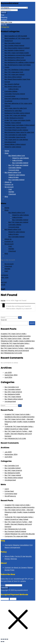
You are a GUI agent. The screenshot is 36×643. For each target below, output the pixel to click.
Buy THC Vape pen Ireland (14, 74)
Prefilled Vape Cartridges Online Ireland (19, 125)
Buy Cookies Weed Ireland (14, 45)
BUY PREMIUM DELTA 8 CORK (11, 353)
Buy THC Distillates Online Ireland (17, 70)
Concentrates (10, 96)
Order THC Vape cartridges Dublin (17, 120)
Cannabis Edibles (11, 91)
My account (9, 187)
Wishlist (11, 192)
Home (7, 151)
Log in (7, 489)
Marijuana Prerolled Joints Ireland (17, 113)
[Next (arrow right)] (3, 641)
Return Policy (9, 556)
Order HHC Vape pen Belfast (15, 115)
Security (29, 556)
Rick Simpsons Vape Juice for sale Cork (19, 132)
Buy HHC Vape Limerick (13, 392)
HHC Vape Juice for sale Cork (16, 108)
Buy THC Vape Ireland (13, 397)
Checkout (12, 194)
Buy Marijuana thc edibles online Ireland (19, 62)
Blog (6, 196)
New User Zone (6, 22)
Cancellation (24, 545)
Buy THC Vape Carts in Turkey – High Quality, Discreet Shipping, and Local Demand (18, 433)
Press (12, 570)
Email (3, 585)
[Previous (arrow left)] (1, 641)
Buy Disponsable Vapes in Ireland (17, 48)
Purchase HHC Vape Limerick (15, 127)
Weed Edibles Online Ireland (15, 144)
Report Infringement (12, 547)
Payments (8, 545)
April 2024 (8, 377)
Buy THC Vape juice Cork (14, 72)
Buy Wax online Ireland (13, 77)
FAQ (31, 545)
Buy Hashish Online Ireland (14, 50)
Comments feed (11, 494)
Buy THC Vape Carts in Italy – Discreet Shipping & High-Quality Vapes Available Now (20, 421)
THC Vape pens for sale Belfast (16, 139)
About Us (8, 182)
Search (4, 320)
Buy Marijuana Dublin (12, 394)
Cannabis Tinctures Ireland (15, 94)
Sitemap (14, 559)
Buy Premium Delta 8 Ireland (15, 531)
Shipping (16, 545)
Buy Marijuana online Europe (15, 60)
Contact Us (9, 184)
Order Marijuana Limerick (14, 118)
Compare (4, 275)
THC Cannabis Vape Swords (15, 137)
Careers (24, 567)
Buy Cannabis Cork (12, 387)
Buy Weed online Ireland (14, 399)
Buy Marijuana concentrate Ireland (18, 55)
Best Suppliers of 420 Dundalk (16, 36)
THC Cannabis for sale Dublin (15, 135)
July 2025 (8, 372)
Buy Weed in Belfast (12, 84)
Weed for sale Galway (13, 147)
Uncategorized (10, 142)
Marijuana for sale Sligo (13, 111)
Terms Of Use (20, 556)
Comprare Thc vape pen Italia (16, 536)
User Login (4, 277)
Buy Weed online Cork (13, 86)
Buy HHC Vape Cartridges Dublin (17, 53)
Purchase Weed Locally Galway (16, 130)
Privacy (7, 559)
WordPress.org (10, 496)
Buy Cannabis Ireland (12, 43)
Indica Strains (13, 89)
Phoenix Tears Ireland (13, 123)
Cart (10, 189)
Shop (6, 153)
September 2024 (11, 375)
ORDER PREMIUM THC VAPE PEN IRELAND (20, 534)
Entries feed (9, 491)
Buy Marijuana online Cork (14, 58)
